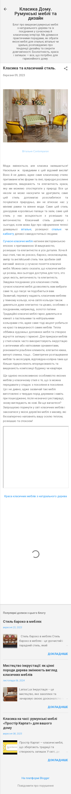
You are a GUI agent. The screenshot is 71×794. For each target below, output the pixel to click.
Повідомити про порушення (35, 785)
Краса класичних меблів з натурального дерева (35, 496)
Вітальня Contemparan (35, 151)
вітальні (26, 229)
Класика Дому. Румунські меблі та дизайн (35, 13)
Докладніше (58, 654)
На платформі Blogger (35, 778)
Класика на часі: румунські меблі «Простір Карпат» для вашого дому (30, 723)
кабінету (8, 234)
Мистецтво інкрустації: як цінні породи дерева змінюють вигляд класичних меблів (30, 670)
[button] (65, 68)
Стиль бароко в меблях (22, 621)
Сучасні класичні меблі (18, 241)
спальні (56, 229)
